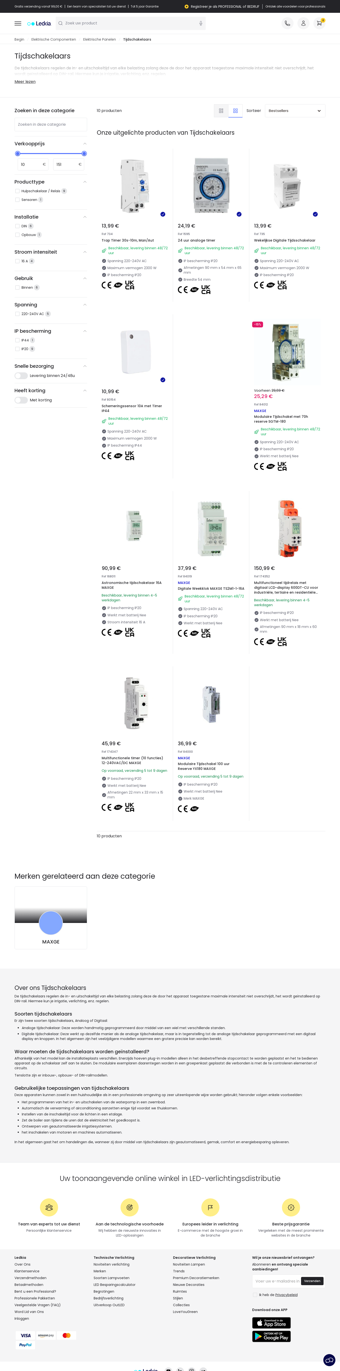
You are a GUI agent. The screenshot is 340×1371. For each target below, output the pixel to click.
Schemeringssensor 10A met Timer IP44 (132, 408)
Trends (179, 1239)
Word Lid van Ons (29, 1279)
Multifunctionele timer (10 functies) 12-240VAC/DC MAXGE (135, 717)
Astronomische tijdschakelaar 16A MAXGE (134, 552)
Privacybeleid (115, 1353)
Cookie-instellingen (180, 1353)
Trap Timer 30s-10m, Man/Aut (128, 240)
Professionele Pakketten (35, 1266)
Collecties (181, 1272)
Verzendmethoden (30, 1245)
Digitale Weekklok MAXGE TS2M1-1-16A (211, 557)
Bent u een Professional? (35, 1259)
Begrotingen (104, 1259)
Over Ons (22, 1232)
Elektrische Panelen (99, 39)
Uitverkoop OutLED (109, 1272)
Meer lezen (25, 82)
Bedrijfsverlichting (108, 1266)
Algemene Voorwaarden (75, 1353)
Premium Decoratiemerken (196, 1245)
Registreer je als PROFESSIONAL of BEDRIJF (225, 6)
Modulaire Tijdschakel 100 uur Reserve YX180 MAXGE (205, 717)
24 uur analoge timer (196, 240)
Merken (100, 1239)
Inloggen (22, 1286)
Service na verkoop (221, 1353)
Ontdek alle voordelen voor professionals (295, 6)
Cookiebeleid (145, 1353)
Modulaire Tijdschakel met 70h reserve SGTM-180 (283, 391)
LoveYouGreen (185, 1279)
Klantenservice (27, 1239)
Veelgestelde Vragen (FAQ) (38, 1272)
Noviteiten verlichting (111, 1232)
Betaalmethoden (29, 1252)
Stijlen (178, 1266)
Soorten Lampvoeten (111, 1245)
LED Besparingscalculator (115, 1252)
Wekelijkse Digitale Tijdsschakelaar (285, 240)
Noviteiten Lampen (189, 1232)
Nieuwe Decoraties (188, 1252)
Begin (19, 39)
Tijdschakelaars (137, 39)
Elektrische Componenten (53, 39)
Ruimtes (180, 1259)
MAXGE (51, 909)
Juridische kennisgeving (265, 1353)
